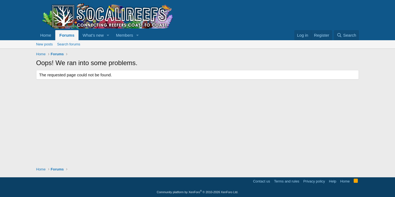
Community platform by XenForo (197, 192)
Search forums (68, 44)
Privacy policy (314, 181)
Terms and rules (286, 181)
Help (332, 181)
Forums (66, 35)
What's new (93, 35)
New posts (44, 44)
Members (124, 35)
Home (45, 35)
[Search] (346, 35)
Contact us (261, 181)
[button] (108, 35)
